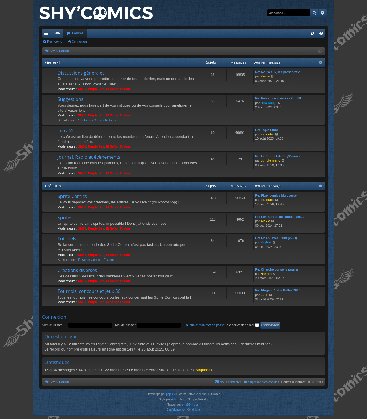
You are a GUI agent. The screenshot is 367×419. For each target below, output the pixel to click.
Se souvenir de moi (243, 325)
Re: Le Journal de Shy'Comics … (279, 156)
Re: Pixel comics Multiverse (276, 195)
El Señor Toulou (118, 89)
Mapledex (204, 370)
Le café (65, 131)
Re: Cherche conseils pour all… (279, 269)
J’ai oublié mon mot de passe (204, 325)
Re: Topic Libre (266, 130)
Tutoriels (67, 239)
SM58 (82, 89)
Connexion (79, 41)
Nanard (266, 273)
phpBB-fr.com (191, 404)
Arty (173, 399)
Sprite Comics (72, 196)
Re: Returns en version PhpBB (278, 98)
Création (53, 186)
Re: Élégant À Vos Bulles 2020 (277, 290)
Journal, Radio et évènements (89, 157)
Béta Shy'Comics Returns (96, 120)
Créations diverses (77, 270)
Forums (78, 33)
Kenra (265, 76)
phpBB (170, 394)
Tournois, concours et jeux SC (89, 291)
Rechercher (55, 41)
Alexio (265, 221)
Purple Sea (96, 89)
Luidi (264, 295)
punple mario (270, 160)
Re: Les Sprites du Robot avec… (279, 216)
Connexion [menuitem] (322, 34)
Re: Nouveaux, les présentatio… (279, 72)
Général (52, 62)
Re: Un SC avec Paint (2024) (276, 238)
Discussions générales (81, 73)
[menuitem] (312, 33)
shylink (266, 242)
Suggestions (70, 99)
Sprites (65, 217)
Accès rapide (47, 34)
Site (57, 33)
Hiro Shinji (268, 103)
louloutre (267, 134)
